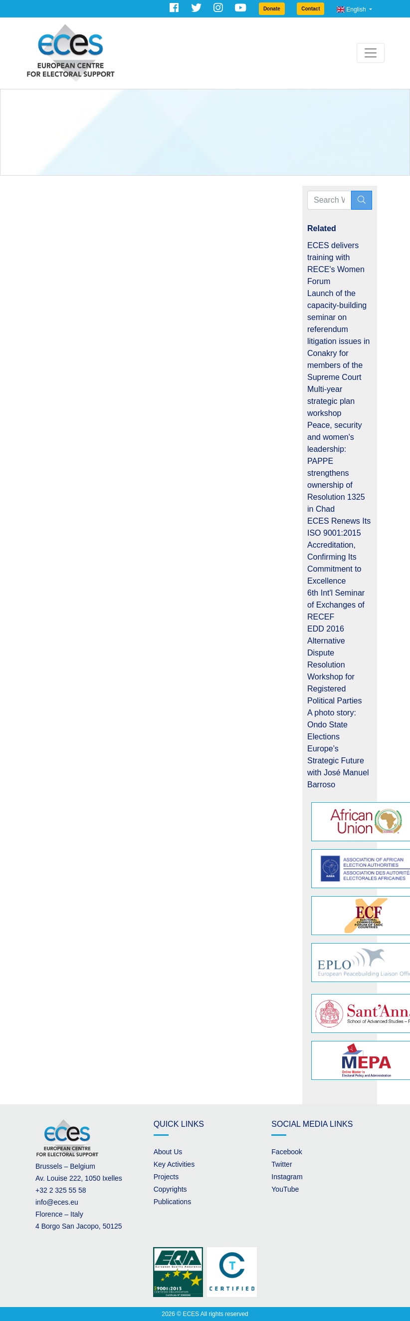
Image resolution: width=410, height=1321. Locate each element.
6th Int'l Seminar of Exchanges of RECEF (336, 605)
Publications (173, 1202)
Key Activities (174, 1164)
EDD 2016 (325, 629)
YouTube (285, 1189)
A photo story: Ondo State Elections (331, 724)
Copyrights (170, 1189)
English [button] (352, 9)
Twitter (281, 1164)
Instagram (286, 1177)
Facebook (286, 1152)
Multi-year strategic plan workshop (331, 401)
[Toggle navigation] (371, 53)
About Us (168, 1152)
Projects (166, 1177)
